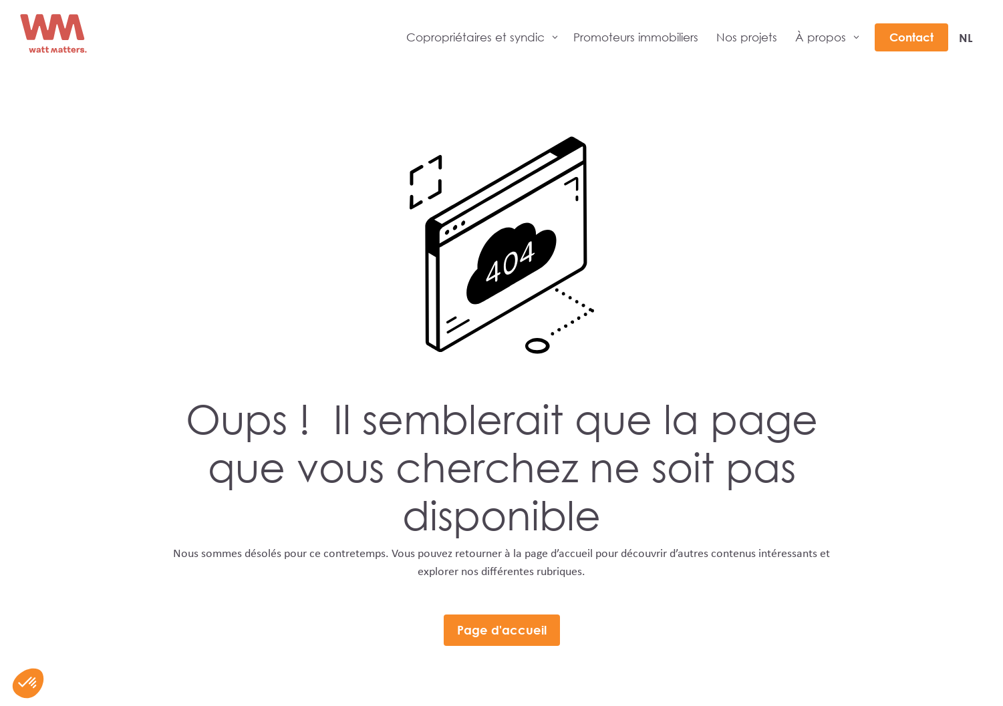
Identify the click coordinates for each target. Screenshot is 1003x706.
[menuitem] (965, 37)
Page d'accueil (502, 630)
